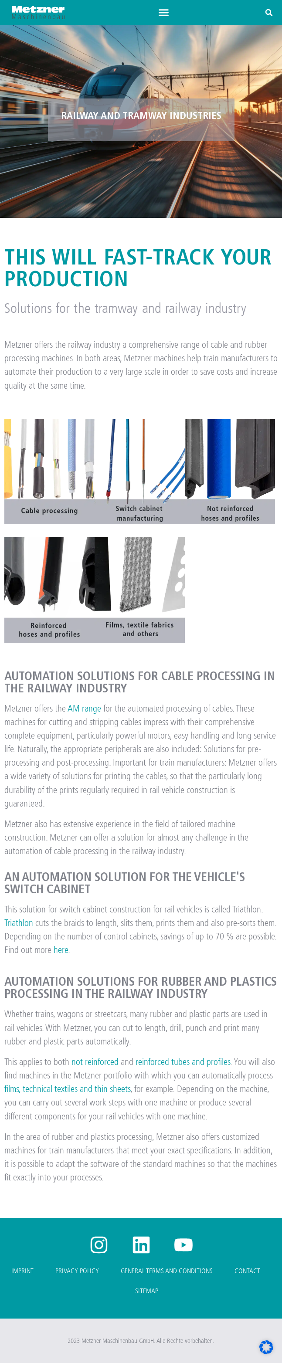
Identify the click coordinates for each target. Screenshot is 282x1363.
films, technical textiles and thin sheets (67, 1089)
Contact (247, 1271)
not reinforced (95, 1062)
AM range (84, 708)
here (61, 950)
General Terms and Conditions (167, 1271)
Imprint (22, 1271)
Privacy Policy (77, 1271)
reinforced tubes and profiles (183, 1062)
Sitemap (146, 1291)
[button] (163, 12)
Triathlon (18, 923)
